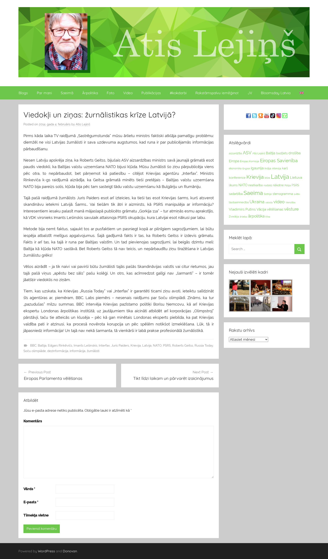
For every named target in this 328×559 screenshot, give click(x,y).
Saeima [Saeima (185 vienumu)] (253, 193)
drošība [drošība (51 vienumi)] (294, 153)
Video (128, 93)
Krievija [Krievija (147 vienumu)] (255, 177)
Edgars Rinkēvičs (60, 345)
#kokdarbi (178, 93)
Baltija (42, 345)
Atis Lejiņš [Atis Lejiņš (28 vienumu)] (258, 153)
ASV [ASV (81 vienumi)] (247, 152)
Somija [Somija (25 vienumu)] (268, 194)
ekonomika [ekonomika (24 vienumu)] (235, 168)
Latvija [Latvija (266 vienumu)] (280, 176)
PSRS (167, 345)
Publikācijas (151, 93)
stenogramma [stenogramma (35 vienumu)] (283, 193)
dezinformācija (57, 351)
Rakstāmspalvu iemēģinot (217, 93)
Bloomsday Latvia (276, 93)
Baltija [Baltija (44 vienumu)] (270, 153)
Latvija (146, 345)
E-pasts (30, 502)
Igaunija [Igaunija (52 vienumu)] (257, 168)
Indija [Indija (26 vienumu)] (267, 168)
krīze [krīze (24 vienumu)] (267, 177)
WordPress (46, 551)
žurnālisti (93, 351)
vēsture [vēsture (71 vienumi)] (291, 209)
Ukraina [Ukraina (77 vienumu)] (257, 201)
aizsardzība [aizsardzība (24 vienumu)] (235, 153)
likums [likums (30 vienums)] (233, 185)
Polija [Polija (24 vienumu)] (287, 185)
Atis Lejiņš (83, 124)
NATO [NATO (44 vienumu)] (242, 185)
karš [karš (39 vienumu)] (285, 168)
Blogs (23, 93)
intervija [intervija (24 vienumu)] (276, 168)
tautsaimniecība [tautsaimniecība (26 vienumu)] (239, 202)
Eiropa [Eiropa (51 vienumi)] (234, 161)
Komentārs (32, 421)
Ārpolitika (90, 93)
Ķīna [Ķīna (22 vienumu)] (267, 216)
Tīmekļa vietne (36, 515)
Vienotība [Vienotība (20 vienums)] (290, 202)
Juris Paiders (120, 345)
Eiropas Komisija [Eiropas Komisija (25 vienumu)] (249, 161)
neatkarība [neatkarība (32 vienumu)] (255, 185)
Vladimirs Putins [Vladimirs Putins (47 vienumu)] (242, 209)
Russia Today (204, 345)
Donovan (70, 551)
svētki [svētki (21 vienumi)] (297, 194)
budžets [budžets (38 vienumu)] (282, 153)
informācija (77, 351)
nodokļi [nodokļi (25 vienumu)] (268, 185)
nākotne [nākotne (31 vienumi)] (278, 185)
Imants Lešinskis (85, 345)
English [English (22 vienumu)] (246, 168)
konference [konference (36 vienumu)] (237, 177)
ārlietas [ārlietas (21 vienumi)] (243, 216)
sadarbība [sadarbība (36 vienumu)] (236, 193)
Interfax (104, 345)
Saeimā (67, 93)
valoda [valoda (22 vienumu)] (269, 202)
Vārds (29, 489)
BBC (33, 345)
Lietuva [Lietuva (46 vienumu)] (296, 177)
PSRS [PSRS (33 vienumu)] (295, 185)
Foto (110, 93)
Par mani (44, 93)
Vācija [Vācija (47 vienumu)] (261, 209)
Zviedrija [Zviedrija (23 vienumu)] (234, 216)
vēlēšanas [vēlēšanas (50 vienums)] (275, 209)
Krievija (136, 345)
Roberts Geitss (182, 345)
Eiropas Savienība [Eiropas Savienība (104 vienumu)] (279, 160)
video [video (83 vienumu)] (279, 201)
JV (250, 93)
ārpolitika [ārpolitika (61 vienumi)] (256, 216)
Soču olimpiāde (34, 351)
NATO (157, 345)
